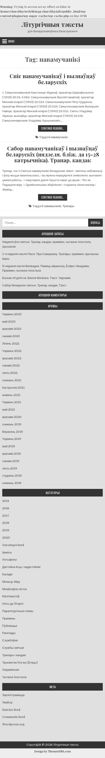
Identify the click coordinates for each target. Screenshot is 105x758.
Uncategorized (13, 545)
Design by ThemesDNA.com (52, 751)
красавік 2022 (11, 358)
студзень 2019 (12, 475)
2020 (6, 537)
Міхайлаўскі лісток (14, 589)
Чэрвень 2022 (11, 351)
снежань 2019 (11, 424)
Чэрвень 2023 (11, 314)
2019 (5, 530)
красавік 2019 (11, 453)
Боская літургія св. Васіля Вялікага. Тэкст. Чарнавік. (36, 278)
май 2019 (8, 446)
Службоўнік (10, 640)
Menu (11, 41)
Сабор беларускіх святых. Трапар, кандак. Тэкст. (34, 285)
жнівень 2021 (11, 395)
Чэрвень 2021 (11, 402)
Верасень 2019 (12, 431)
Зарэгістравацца (13, 695)
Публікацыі (9, 625)
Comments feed (13, 717)
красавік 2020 (11, 417)
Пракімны (8, 618)
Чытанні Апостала (14, 677)
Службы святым (13, 647)
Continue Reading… (54, 129)
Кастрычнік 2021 (13, 387)
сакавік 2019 (10, 461)
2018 (5, 523)
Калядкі (7, 574)
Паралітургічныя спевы (17, 611)
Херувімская (10, 669)
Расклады (9, 633)
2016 (5, 508)
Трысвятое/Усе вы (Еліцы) (20, 662)
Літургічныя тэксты (52, 24)
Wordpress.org (13, 724)
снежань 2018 (11, 483)
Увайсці (7, 702)
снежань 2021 (11, 380)
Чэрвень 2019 (11, 439)
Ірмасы (7, 552)
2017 (5, 515)
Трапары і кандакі (14, 655)
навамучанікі (59, 137)
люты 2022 (9, 373)
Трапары (68, 206)
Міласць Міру (11, 581)
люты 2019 (9, 468)
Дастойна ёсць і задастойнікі (21, 567)
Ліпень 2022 (10, 343)
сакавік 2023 (11, 336)
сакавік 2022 (11, 365)
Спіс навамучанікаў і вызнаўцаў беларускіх (53, 79)
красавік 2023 (11, 328)
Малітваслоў (10, 596)
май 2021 (8, 409)
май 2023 (8, 321)
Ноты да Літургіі (12, 603)
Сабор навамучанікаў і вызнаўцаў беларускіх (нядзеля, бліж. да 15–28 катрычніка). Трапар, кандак (52, 154)
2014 (5, 501)
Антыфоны (9, 559)
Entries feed (11, 709)
